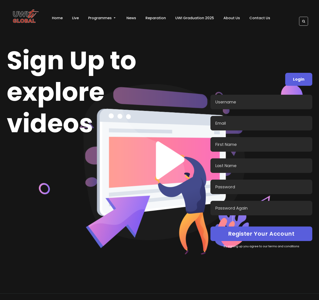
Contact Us (259, 18)
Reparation (156, 18)
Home (57, 18)
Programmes (102, 18)
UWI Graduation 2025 (194, 18)
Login (298, 79)
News (131, 18)
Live (75, 18)
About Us (231, 18)
